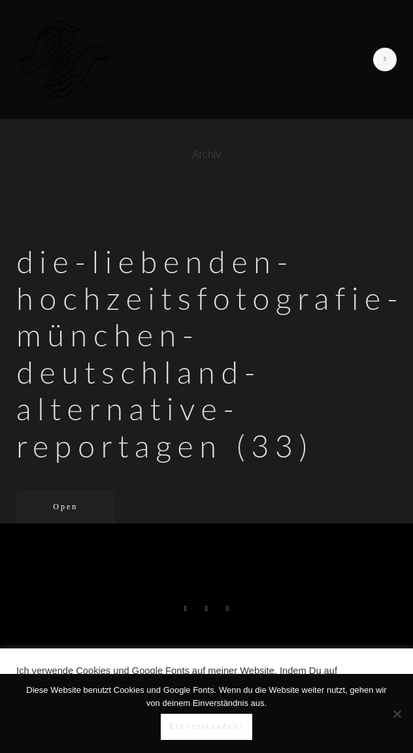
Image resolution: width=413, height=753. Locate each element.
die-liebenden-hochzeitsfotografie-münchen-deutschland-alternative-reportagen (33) (210, 353)
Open (65, 506)
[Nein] (396, 713)
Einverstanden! (206, 726)
